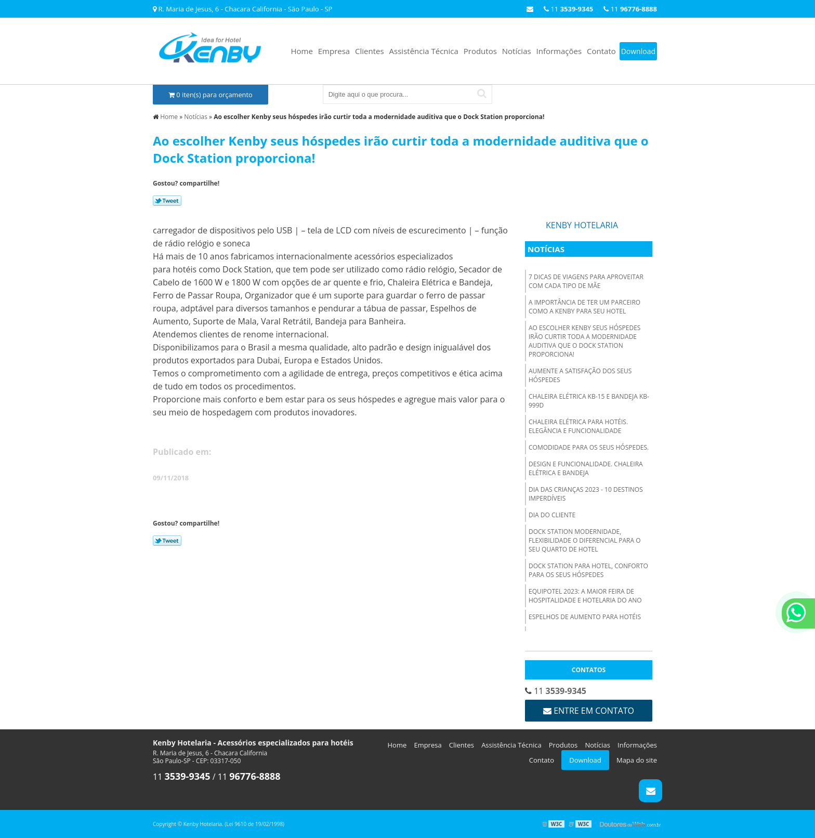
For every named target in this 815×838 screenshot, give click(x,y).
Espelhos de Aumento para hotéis (585, 616)
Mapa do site (636, 760)
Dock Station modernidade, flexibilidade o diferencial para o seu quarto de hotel (585, 540)
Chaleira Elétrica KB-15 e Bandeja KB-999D (589, 401)
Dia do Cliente (552, 514)
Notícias (516, 51)
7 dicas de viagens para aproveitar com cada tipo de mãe (586, 281)
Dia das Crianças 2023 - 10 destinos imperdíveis (586, 494)
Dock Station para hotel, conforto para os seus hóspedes (588, 570)
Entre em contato (588, 710)
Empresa (334, 51)
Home (301, 51)
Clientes (369, 51)
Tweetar (167, 200)
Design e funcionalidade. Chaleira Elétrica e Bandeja (586, 468)
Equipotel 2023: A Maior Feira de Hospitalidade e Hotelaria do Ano (585, 596)
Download (638, 51)
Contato (601, 51)
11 (630, 9)
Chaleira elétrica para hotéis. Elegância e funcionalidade (578, 426)
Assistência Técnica (423, 51)
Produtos (480, 51)
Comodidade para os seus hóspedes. (589, 447)
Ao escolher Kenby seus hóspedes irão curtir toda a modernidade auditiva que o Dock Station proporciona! (584, 341)
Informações (559, 51)
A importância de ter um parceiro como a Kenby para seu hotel (584, 307)
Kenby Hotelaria (582, 225)
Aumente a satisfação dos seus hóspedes (580, 375)
